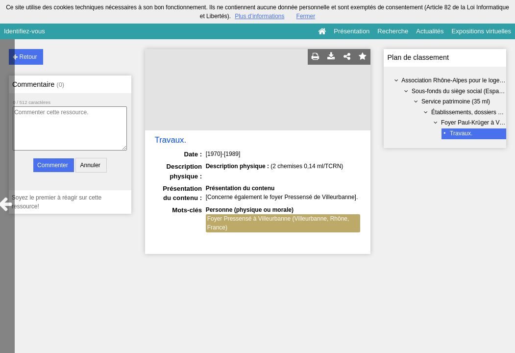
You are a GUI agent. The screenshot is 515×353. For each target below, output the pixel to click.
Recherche (392, 31)
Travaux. (461, 133)
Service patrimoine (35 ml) (455, 101)
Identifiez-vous (24, 31)
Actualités (429, 31)
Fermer (306, 16)
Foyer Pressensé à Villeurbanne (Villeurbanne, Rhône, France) (278, 223)
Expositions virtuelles (481, 31)
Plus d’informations (259, 16)
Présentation (351, 31)
